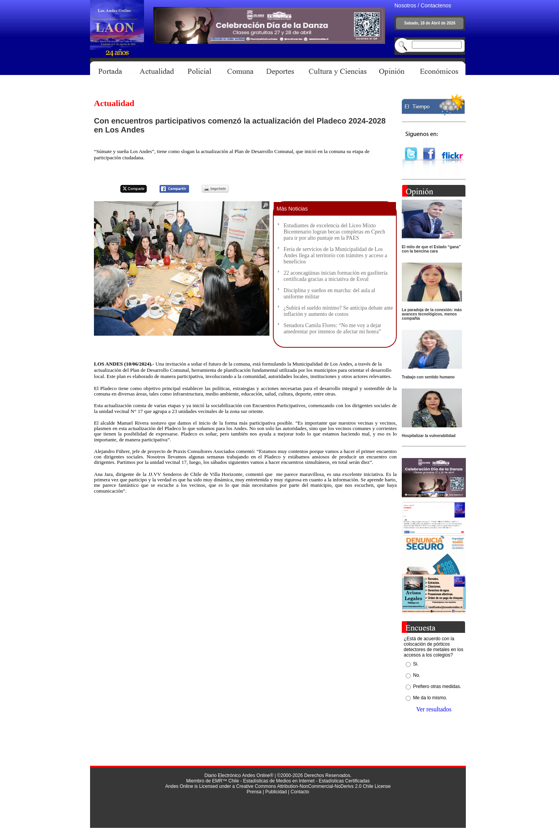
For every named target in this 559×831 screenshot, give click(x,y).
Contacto (299, 791)
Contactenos (436, 5)
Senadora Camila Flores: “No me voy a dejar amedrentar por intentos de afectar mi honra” (333, 328)
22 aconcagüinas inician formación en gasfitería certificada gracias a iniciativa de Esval (336, 276)
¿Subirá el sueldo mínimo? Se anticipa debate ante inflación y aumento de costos (338, 311)
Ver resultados (433, 709)
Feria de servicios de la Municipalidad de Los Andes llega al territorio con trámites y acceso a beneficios (335, 255)
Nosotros (405, 5)
